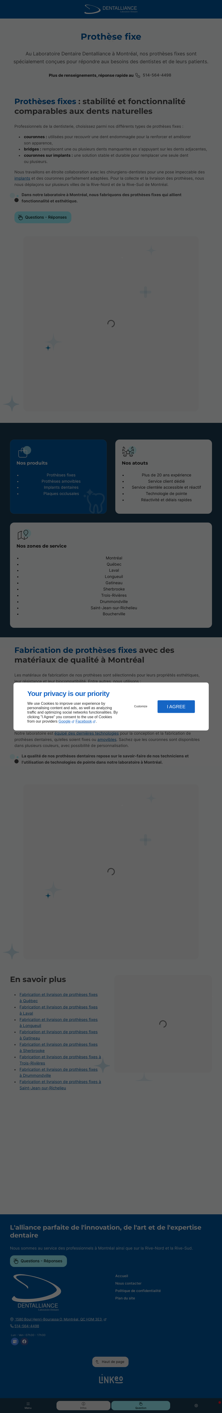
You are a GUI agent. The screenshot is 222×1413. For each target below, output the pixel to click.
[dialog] (111, 706)
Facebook (84, 721)
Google (65, 721)
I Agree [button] (176, 706)
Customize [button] (140, 706)
